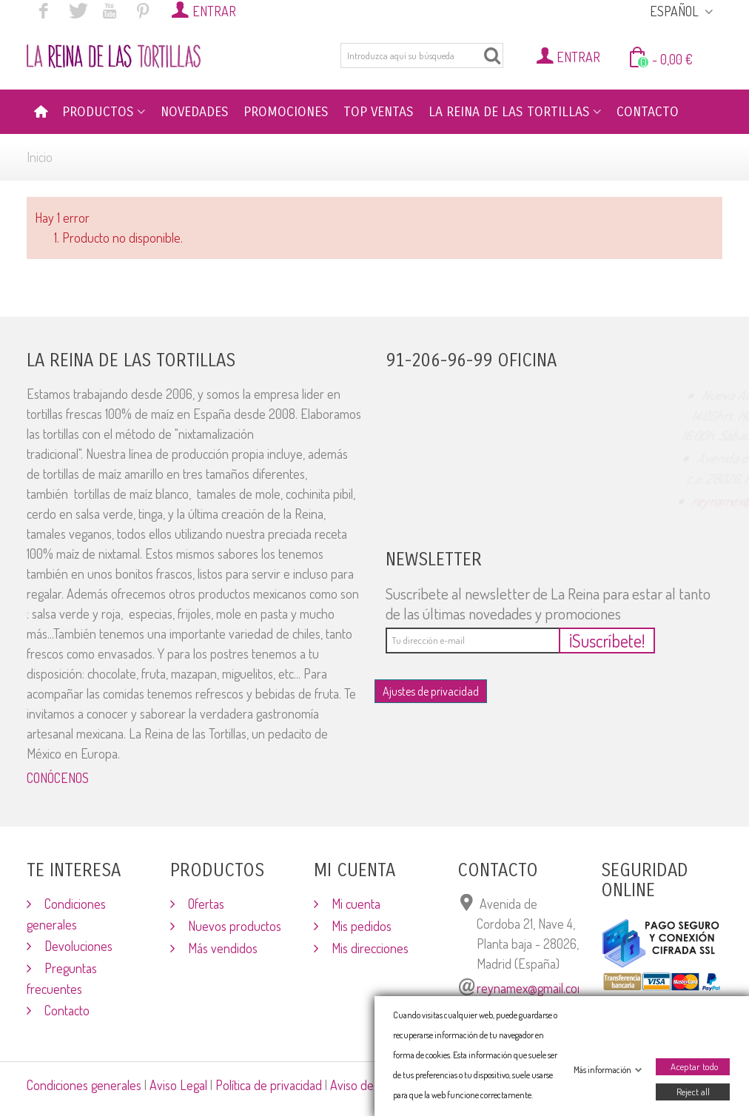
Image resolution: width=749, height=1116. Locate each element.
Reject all (693, 1091)
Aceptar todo (695, 1066)
